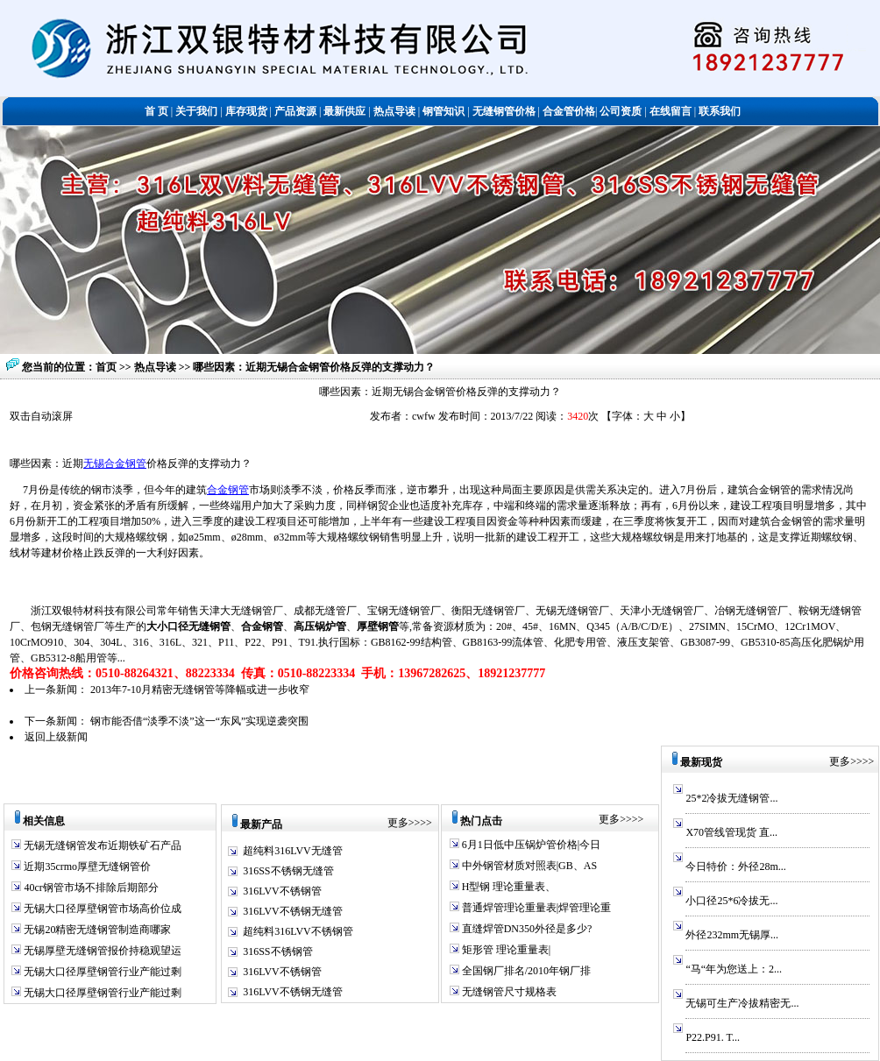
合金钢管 (228, 490)
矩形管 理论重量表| (504, 950)
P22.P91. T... (712, 1037)
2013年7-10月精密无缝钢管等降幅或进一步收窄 (199, 689)
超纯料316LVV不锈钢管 (298, 931)
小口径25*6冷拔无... (731, 901)
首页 (106, 367)
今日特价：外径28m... (735, 866)
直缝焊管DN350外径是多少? (526, 929)
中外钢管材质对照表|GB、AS (528, 865)
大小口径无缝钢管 (188, 626)
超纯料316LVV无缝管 (293, 851)
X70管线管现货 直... (731, 832)
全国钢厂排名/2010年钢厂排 (525, 971)
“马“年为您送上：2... (733, 969)
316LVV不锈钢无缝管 (293, 911)
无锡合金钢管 (114, 463)
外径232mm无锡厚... (731, 935)
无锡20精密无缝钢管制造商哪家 (96, 929)
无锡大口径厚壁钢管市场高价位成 (101, 908)
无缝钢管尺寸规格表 (508, 992)
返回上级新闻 (56, 737)
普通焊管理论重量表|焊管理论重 (535, 908)
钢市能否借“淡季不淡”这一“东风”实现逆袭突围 (199, 721)
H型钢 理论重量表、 (508, 887)
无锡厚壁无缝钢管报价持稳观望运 (101, 950)
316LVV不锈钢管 (282, 891)
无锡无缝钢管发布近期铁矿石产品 (101, 845)
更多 (397, 823)
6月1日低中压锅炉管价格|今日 (529, 844)
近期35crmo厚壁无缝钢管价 (86, 866)
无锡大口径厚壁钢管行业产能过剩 (101, 972)
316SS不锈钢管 (277, 951)
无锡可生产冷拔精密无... (741, 1003)
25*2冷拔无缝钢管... (731, 798)
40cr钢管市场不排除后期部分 (89, 887)
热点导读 (156, 367)
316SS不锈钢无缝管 (288, 871)
